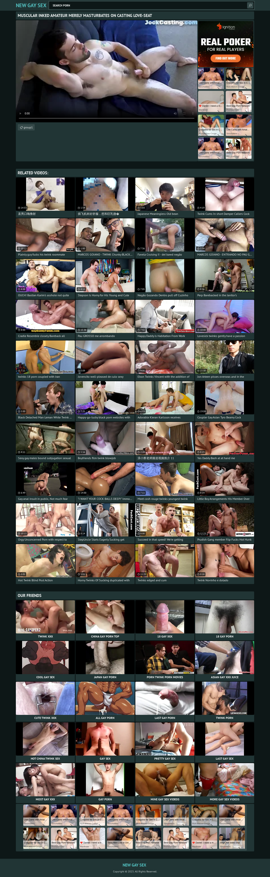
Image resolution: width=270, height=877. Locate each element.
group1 (28, 127)
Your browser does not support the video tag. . (106, 71)
